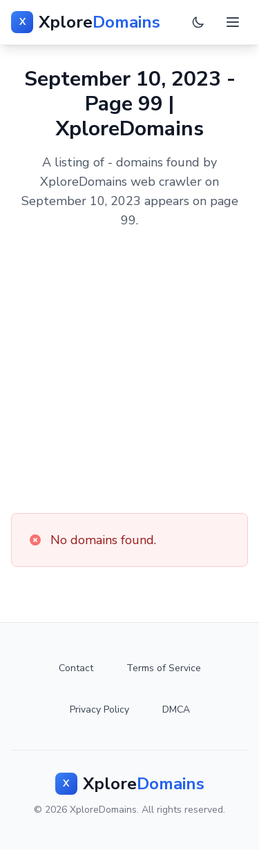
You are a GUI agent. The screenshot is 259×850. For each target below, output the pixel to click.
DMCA (176, 709)
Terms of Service (163, 668)
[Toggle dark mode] (198, 22)
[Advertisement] (129, 371)
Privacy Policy (99, 709)
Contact (76, 668)
